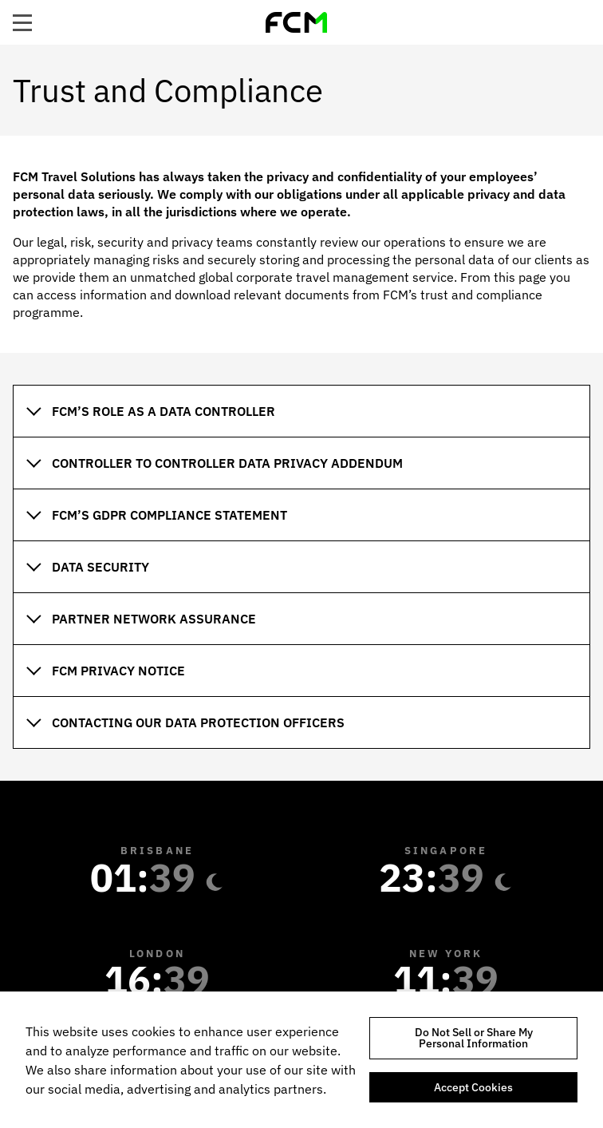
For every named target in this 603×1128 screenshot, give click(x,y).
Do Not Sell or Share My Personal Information (474, 1038)
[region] (301, 1059)
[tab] (301, 411)
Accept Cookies (473, 1087)
